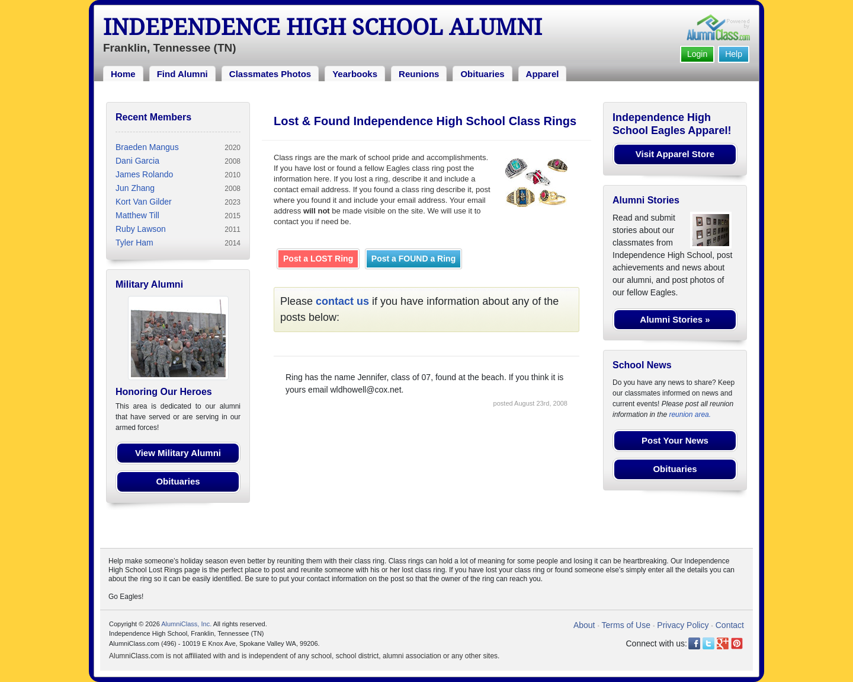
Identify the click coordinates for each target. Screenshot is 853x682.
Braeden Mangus (147, 147)
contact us (342, 301)
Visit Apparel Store (675, 154)
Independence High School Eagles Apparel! (672, 123)
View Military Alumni (178, 453)
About (584, 625)
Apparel (542, 74)
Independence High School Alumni (322, 27)
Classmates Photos (270, 74)
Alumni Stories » (675, 319)
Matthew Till (137, 215)
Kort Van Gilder (144, 201)
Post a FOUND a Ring (413, 258)
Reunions (419, 74)
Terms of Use (626, 625)
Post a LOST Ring (318, 258)
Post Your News (675, 440)
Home (123, 74)
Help (733, 54)
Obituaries (482, 74)
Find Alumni (182, 74)
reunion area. (690, 414)
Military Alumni (149, 284)
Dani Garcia (137, 160)
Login (697, 54)
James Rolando (144, 174)
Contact (730, 625)
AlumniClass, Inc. (186, 623)
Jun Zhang (135, 188)
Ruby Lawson (141, 229)
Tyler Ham (134, 242)
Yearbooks (354, 74)
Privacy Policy (682, 625)
